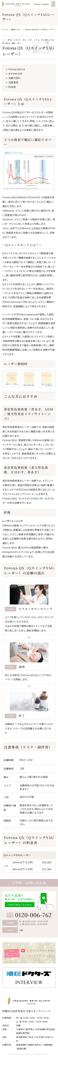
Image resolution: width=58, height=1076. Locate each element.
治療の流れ (14, 78)
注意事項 (13, 82)
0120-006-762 (33, 915)
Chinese (36, 4)
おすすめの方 (15, 73)
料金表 (12, 87)
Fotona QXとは (16, 69)
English (45, 4)
